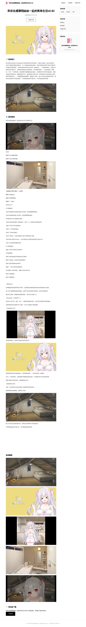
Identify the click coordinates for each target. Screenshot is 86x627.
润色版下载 (77, 3)
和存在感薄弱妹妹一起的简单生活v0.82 (19, 3)
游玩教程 (70, 3)
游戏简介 (63, 3)
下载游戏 (10, 613)
